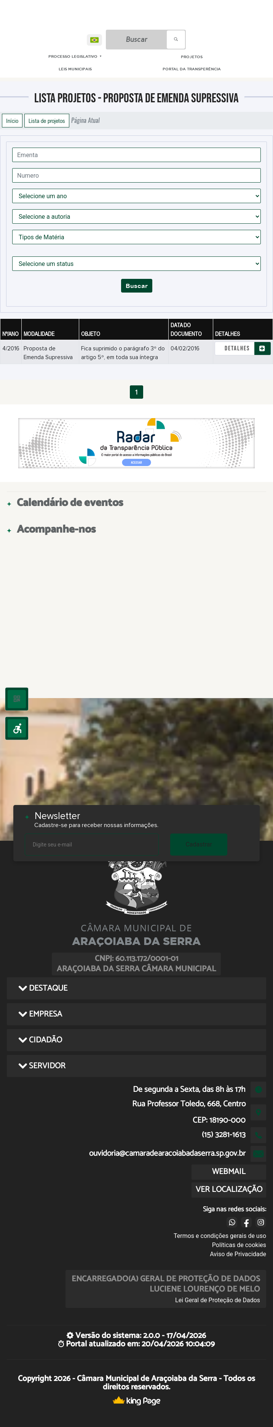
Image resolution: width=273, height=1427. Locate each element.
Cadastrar (198, 844)
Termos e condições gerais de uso (220, 1235)
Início (12, 120)
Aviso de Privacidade (238, 1254)
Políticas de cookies (239, 1245)
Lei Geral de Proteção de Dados (217, 1300)
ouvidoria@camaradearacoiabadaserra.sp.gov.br (167, 1153)
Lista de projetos (47, 120)
